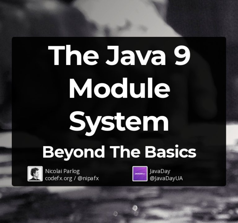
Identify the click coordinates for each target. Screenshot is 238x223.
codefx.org (59, 177)
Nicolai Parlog (62, 170)
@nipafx (88, 177)
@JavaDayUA (166, 177)
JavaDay (160, 170)
